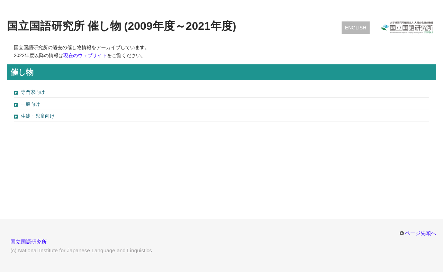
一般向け (30, 104)
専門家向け (33, 92)
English (355, 27)
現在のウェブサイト (85, 55)
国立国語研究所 (28, 242)
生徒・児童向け (38, 116)
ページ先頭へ (420, 233)
